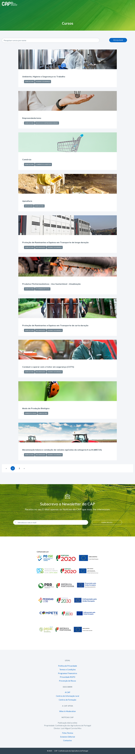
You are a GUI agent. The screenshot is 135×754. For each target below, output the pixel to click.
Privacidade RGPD (67, 677)
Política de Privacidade (67, 666)
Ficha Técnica (67, 733)
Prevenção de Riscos (67, 681)
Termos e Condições (67, 669)
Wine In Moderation (67, 711)
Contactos (67, 740)
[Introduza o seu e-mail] (52, 522)
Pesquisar (118, 40)
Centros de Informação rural (67, 696)
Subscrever (106, 522)
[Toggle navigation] (131, 3)
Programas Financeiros (67, 673)
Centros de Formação (67, 700)
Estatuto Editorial (67, 737)
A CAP (67, 692)
